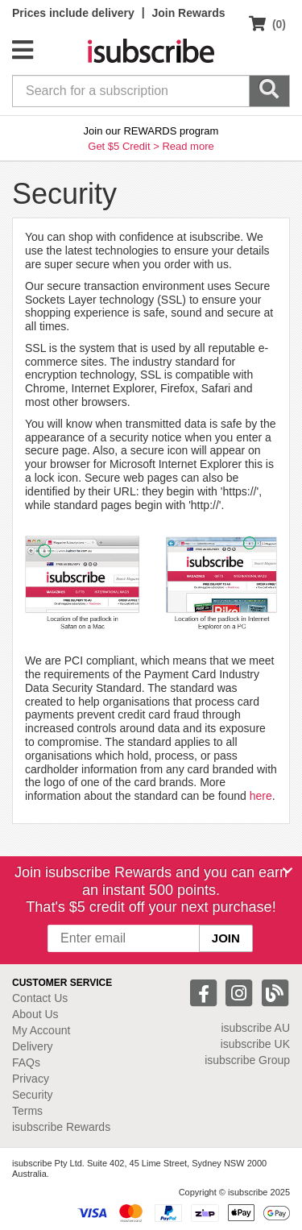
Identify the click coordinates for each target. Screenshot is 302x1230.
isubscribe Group (247, 1060)
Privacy (30, 1078)
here (261, 795)
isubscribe (255, 1027)
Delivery (32, 1046)
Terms (27, 1110)
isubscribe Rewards (61, 1126)
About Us (35, 1014)
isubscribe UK (255, 1043)
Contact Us (40, 998)
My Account (41, 1030)
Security (32, 1094)
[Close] (287, 870)
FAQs (26, 1062)
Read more (187, 146)
